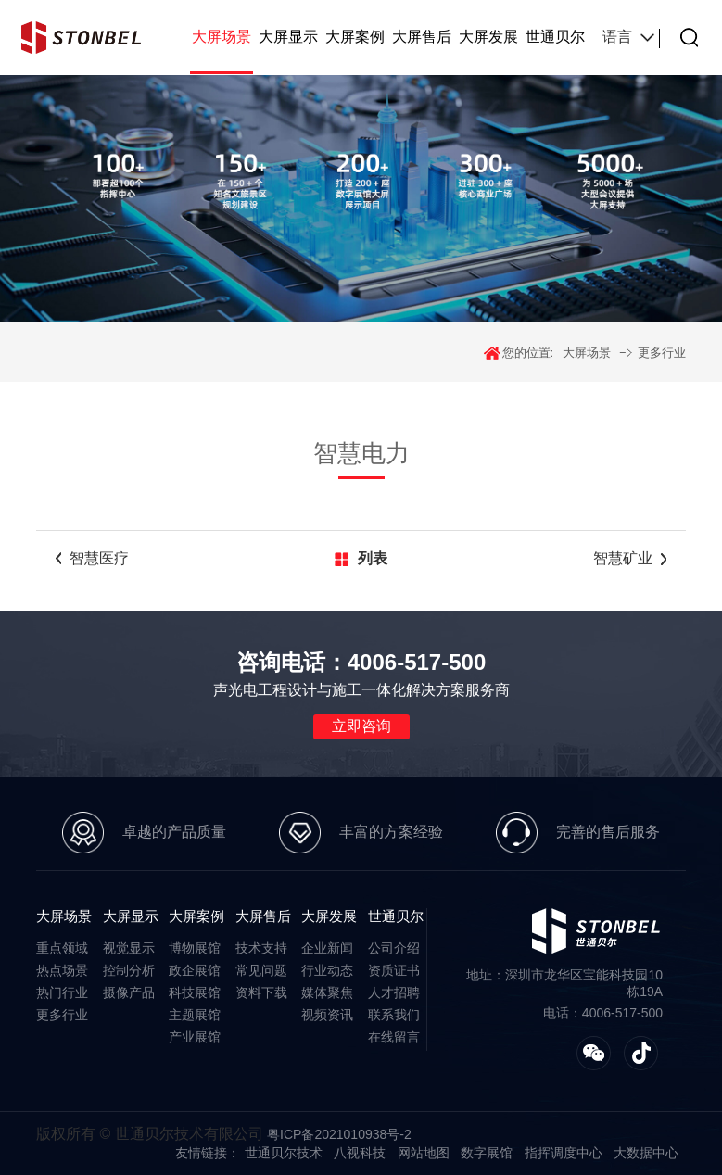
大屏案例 (355, 36)
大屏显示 (288, 36)
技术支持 (261, 948)
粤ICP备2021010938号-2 (339, 1134)
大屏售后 (421, 36)
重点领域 (62, 948)
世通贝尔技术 (284, 1152)
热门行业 (62, 992)
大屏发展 (488, 36)
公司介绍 (394, 948)
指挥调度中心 (563, 1152)
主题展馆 (195, 1014)
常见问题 (261, 970)
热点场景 (62, 970)
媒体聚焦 (327, 992)
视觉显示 (129, 948)
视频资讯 (327, 1014)
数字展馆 (487, 1152)
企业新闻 (327, 948)
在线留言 (394, 1037)
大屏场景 (221, 36)
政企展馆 (195, 970)
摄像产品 (129, 992)
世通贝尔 (555, 36)
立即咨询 (361, 726)
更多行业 (662, 353)
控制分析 (129, 970)
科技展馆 (195, 992)
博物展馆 (195, 948)
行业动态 (327, 970)
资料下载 (261, 992)
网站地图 (424, 1152)
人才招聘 (394, 992)
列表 (372, 558)
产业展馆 (195, 1037)
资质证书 (394, 970)
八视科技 (360, 1152)
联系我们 (394, 1014)
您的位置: (528, 353)
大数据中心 (646, 1152)
